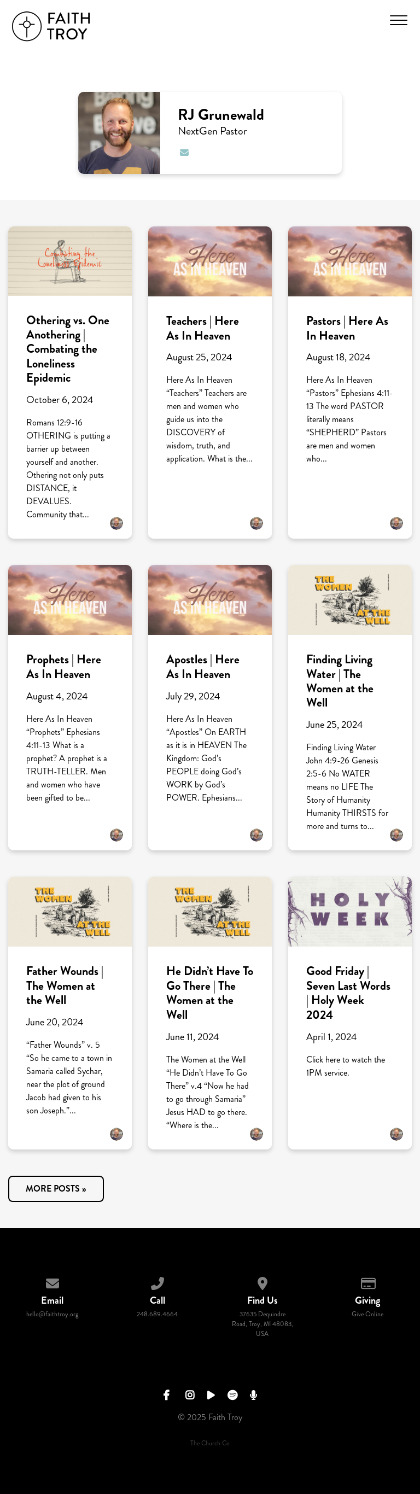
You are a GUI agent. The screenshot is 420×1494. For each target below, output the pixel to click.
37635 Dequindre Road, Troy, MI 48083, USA (262, 1324)
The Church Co (210, 1443)
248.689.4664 (157, 1314)
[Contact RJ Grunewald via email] (184, 153)
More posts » (56, 1188)
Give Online (367, 1314)
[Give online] (367, 1281)
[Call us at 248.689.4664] (157, 1281)
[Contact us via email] (52, 1281)
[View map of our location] (262, 1281)
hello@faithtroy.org (52, 1314)
